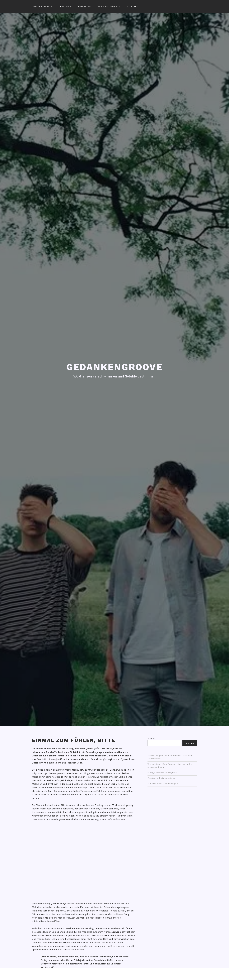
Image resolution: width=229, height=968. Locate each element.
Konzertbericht (43, 6)
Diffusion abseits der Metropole (163, 783)
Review (64, 6)
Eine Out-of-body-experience (162, 777)
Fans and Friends (109, 6)
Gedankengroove (114, 366)
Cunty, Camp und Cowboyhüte (162, 772)
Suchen (151, 738)
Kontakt (132, 6)
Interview (84, 6)
